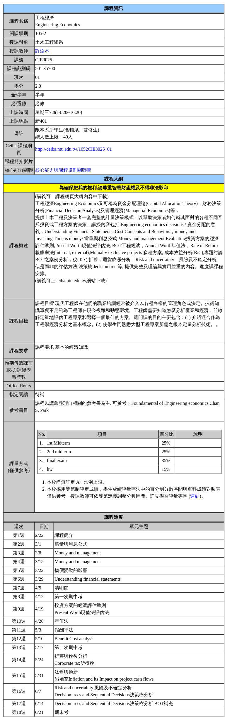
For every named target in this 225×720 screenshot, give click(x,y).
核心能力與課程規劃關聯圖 (63, 170)
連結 (195, 496)
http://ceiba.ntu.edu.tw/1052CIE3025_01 (73, 149)
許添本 (42, 50)
